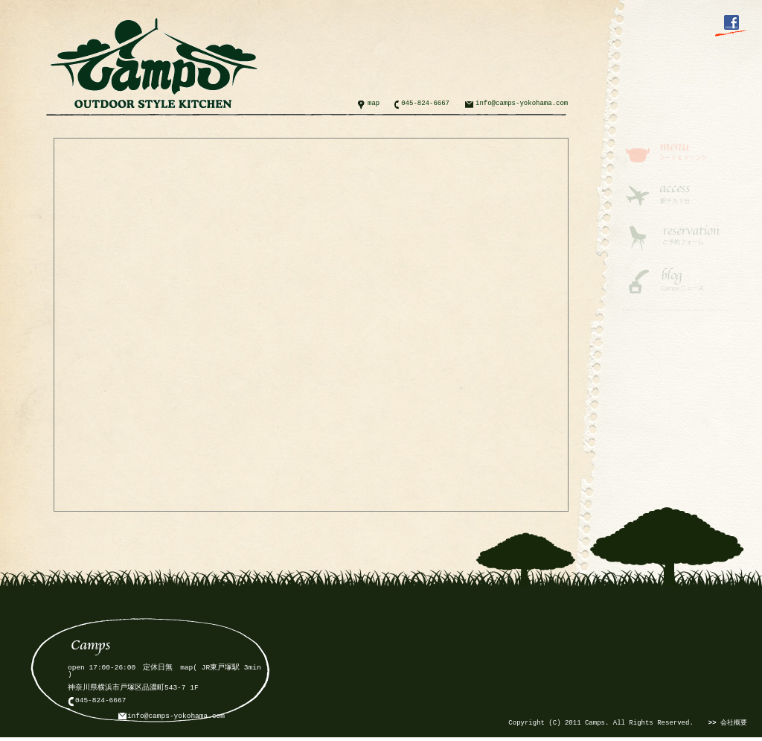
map (374, 104)
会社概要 (727, 723)
